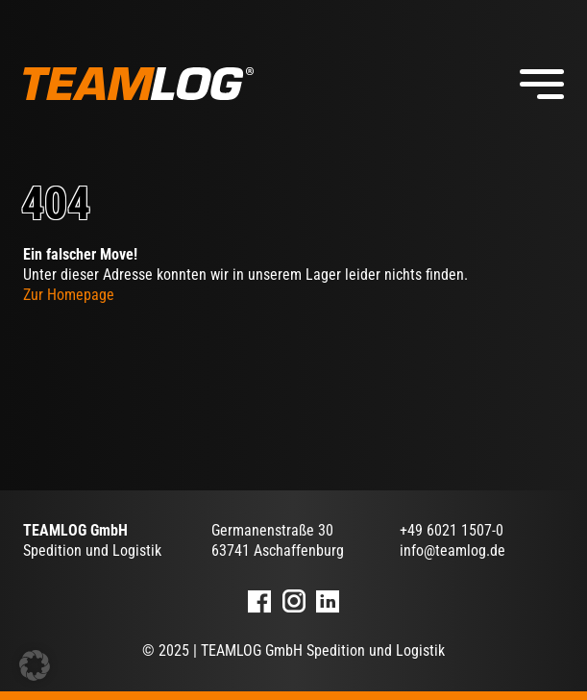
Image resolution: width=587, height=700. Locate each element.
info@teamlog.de (452, 550)
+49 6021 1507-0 (451, 530)
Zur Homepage (68, 295)
